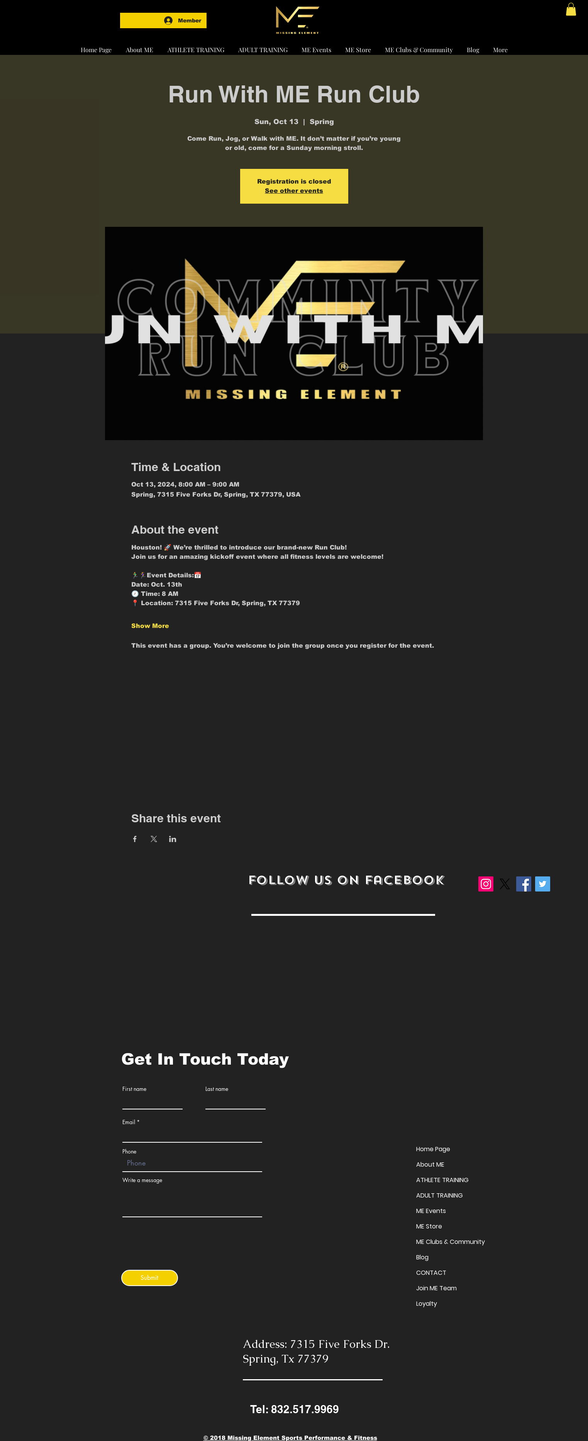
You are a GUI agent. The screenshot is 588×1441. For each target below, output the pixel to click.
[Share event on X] (154, 839)
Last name (216, 1089)
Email (128, 1122)
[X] (504, 883)
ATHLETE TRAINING (442, 1180)
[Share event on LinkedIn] (172, 839)
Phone (129, 1151)
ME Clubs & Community (450, 1241)
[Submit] (149, 1278)
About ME (430, 1164)
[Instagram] (485, 883)
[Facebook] (523, 883)
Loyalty (426, 1303)
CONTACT (431, 1272)
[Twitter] (542, 883)
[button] (195, 46)
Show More (150, 626)
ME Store (429, 1226)
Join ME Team (436, 1288)
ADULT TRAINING (439, 1195)
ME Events (431, 1210)
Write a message (142, 1180)
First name (134, 1089)
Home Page (433, 1149)
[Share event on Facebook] (135, 839)
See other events (294, 190)
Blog (422, 1257)
